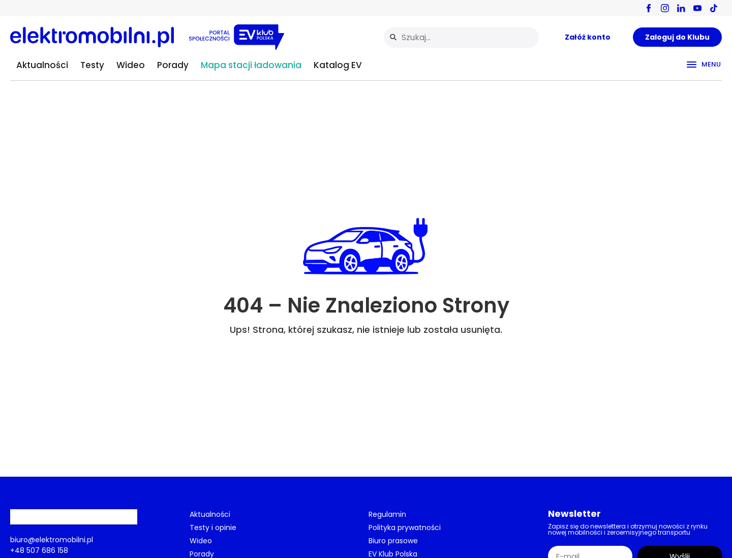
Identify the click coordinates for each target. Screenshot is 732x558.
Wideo (130, 65)
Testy (92, 65)
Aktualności (42, 65)
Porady (173, 65)
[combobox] (461, 37)
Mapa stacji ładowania (251, 65)
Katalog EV (338, 65)
